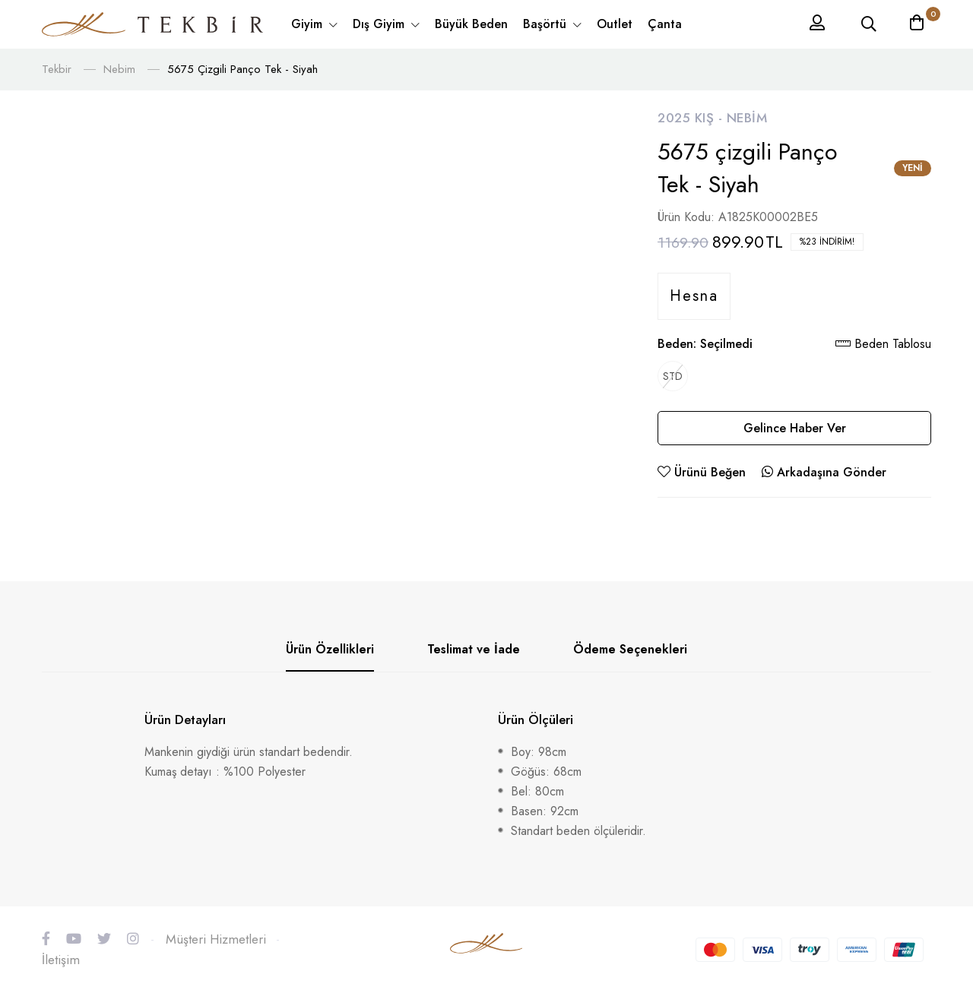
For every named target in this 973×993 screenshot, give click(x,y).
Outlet (614, 24)
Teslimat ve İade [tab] (473, 649)
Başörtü (546, 24)
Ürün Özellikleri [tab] (330, 649)
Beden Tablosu (883, 344)
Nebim (119, 69)
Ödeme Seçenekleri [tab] (630, 649)
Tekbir (56, 69)
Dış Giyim (380, 24)
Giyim (308, 24)
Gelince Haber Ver (794, 428)
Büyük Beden (471, 24)
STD (673, 376)
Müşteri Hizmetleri (216, 939)
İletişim (61, 959)
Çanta (665, 24)
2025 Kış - (692, 118)
